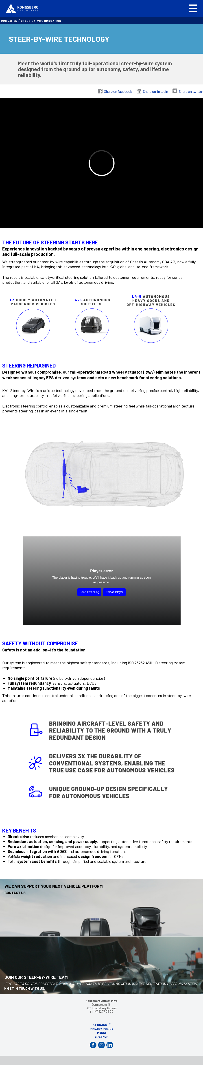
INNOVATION (9, 20)
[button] (193, 8)
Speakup (101, 1036)
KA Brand (100, 1025)
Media (101, 1032)
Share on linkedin (155, 91)
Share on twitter (191, 91)
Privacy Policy (101, 1029)
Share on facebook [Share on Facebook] (118, 91)
